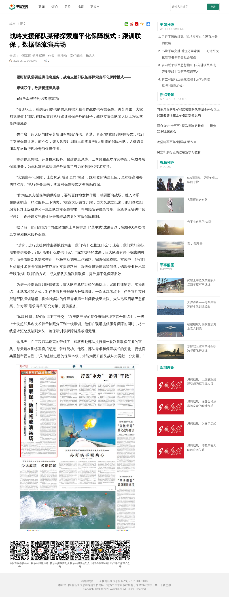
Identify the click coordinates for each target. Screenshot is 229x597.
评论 (54, 6)
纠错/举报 (87, 581)
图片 (67, 6)
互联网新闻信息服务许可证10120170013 (123, 581)
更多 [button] (94, 6)
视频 (80, 6)
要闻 (41, 6)
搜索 (213, 6)
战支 (12, 23)
